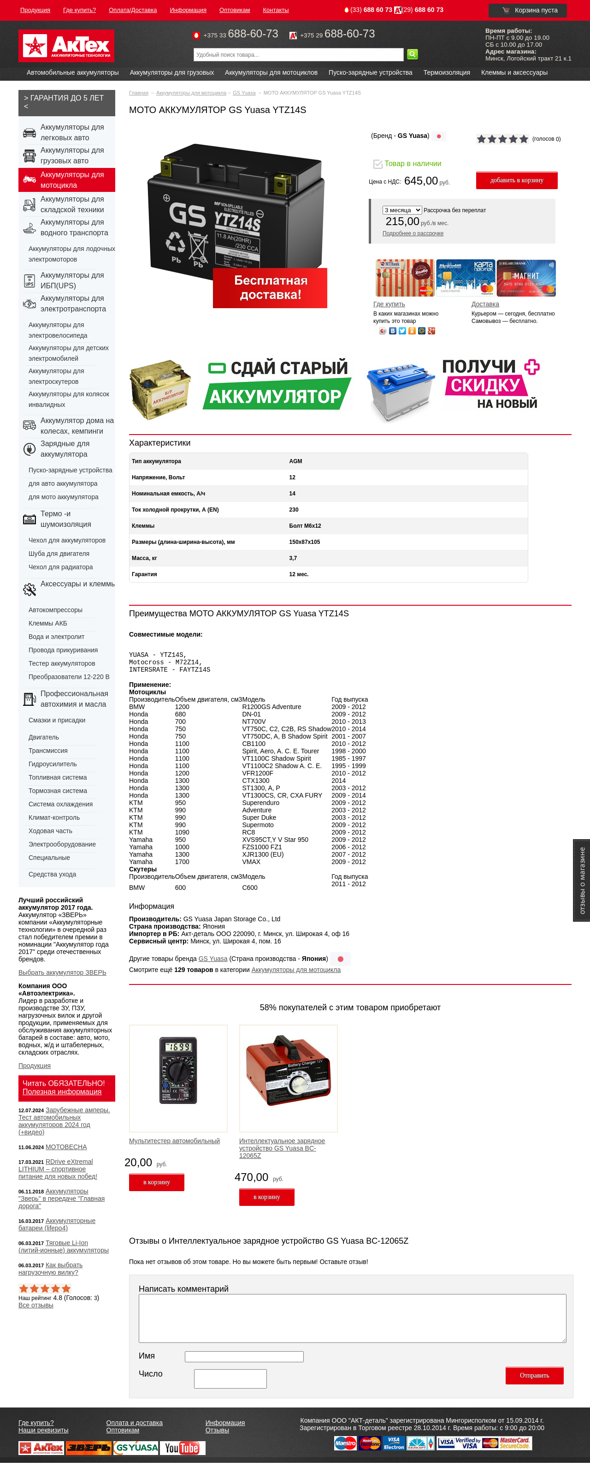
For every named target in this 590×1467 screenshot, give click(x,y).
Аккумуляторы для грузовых (172, 72)
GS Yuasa (244, 92)
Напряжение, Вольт (158, 477)
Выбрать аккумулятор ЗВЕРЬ (62, 972)
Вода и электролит (57, 636)
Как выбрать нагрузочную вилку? (50, 1268)
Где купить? (36, 1427)
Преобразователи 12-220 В (69, 676)
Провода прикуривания (63, 650)
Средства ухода (52, 874)
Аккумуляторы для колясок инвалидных (69, 399)
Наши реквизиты (43, 1434)
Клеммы (143, 526)
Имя (147, 1360)
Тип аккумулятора (156, 461)
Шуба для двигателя (59, 553)
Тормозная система (58, 790)
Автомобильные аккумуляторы (73, 72)
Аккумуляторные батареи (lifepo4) (56, 1224)
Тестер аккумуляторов (62, 663)
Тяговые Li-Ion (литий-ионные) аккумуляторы (63, 1246)
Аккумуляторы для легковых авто (72, 132)
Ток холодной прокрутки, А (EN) (175, 510)
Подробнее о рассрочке (413, 233)
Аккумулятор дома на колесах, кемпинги (77, 426)
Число (151, 1378)
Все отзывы (35, 1305)
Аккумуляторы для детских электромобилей (69, 353)
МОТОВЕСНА (66, 1147)
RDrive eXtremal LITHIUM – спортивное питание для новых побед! (57, 1169)
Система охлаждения (61, 804)
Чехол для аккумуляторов (67, 540)
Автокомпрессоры (56, 610)
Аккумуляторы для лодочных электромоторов (72, 254)
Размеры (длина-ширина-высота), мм (183, 542)
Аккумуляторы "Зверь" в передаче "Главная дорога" (61, 1198)
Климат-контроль (54, 817)
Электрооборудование (62, 844)
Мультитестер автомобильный (174, 1145)
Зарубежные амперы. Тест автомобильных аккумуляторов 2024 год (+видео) (64, 1121)
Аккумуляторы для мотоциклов (271, 72)
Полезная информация (62, 1092)
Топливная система (58, 777)
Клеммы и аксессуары (514, 72)
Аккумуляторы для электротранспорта (73, 303)
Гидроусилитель (53, 764)
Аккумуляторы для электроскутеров (56, 376)
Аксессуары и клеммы (79, 584)
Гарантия (144, 574)
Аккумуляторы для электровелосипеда (58, 330)
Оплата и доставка (134, 1427)
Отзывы (217, 1434)
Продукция (34, 1065)
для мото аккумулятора (64, 497)
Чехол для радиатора (61, 567)
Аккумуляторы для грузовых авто (72, 155)
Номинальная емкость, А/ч (168, 493)
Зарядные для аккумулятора (65, 449)
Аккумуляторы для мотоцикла (191, 92)
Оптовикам (123, 1434)
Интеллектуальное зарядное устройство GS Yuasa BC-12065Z (282, 1152)
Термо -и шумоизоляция (66, 519)
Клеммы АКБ (48, 623)
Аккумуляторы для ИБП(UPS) (72, 280)
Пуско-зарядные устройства (371, 72)
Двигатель (44, 737)
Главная (138, 92)
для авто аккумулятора (63, 483)
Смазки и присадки (57, 720)
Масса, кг (144, 558)
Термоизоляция (447, 72)
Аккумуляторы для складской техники (72, 204)
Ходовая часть (50, 831)
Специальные (49, 857)
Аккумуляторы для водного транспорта (74, 227)
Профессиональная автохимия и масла (74, 699)
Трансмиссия (48, 750)
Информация (225, 1427)
